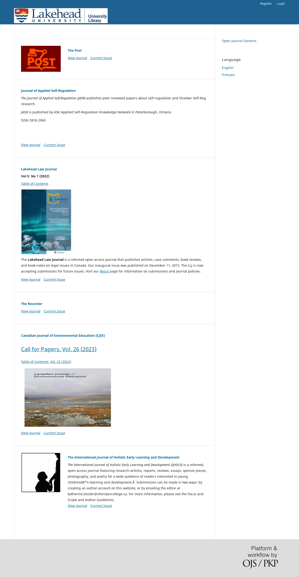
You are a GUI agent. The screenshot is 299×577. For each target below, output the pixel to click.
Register (266, 3)
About (104, 271)
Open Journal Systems (239, 41)
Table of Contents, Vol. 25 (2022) (67, 394)
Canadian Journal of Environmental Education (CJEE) (63, 335)
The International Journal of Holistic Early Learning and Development (123, 457)
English (228, 67)
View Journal (77, 58)
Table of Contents (34, 183)
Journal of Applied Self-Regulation (48, 90)
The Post (75, 50)
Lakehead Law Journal (39, 169)
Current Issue (101, 58)
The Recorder (31, 303)
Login (281, 3)
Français (228, 74)
